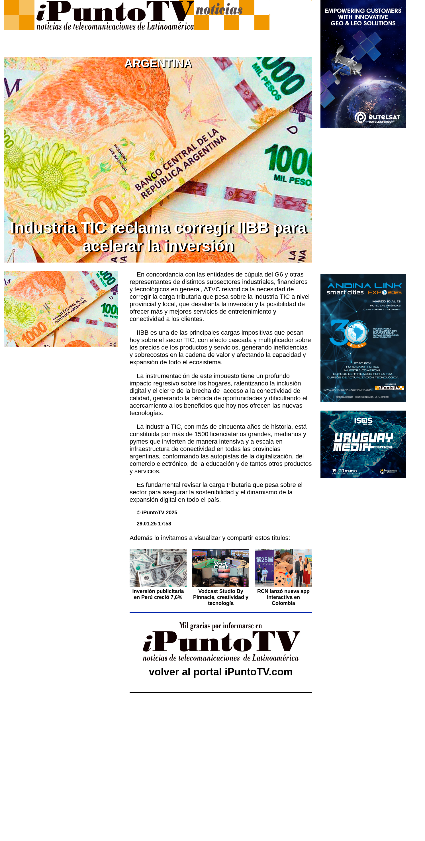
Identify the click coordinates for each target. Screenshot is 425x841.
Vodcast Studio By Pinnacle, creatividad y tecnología (220, 597)
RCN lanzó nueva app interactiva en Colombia (283, 597)
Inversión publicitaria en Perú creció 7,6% (158, 594)
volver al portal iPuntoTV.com (221, 672)
